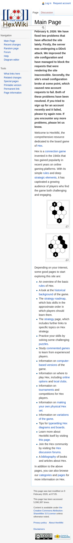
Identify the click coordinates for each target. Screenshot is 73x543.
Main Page (9, 41)
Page (35, 12)
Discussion (47, 12)
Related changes (12, 77)
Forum (7, 52)
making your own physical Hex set (52, 406)
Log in (48, 3)
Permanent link (11, 88)
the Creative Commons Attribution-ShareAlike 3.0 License (48, 510)
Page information (13, 92)
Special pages (11, 81)
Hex (40, 145)
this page (44, 439)
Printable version (12, 85)
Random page (11, 48)
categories (45, 475)
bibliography (48, 456)
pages (61, 475)
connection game (55, 151)
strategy (49, 319)
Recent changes (12, 44)
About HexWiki (56, 522)
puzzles (43, 344)
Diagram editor (11, 59)
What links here (12, 73)
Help (6, 56)
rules (46, 173)
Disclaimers (39, 529)
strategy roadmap (54, 298)
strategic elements (45, 177)
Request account (62, 3)
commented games (58, 348)
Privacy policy (40, 522)
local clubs (60, 381)
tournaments (46, 389)
